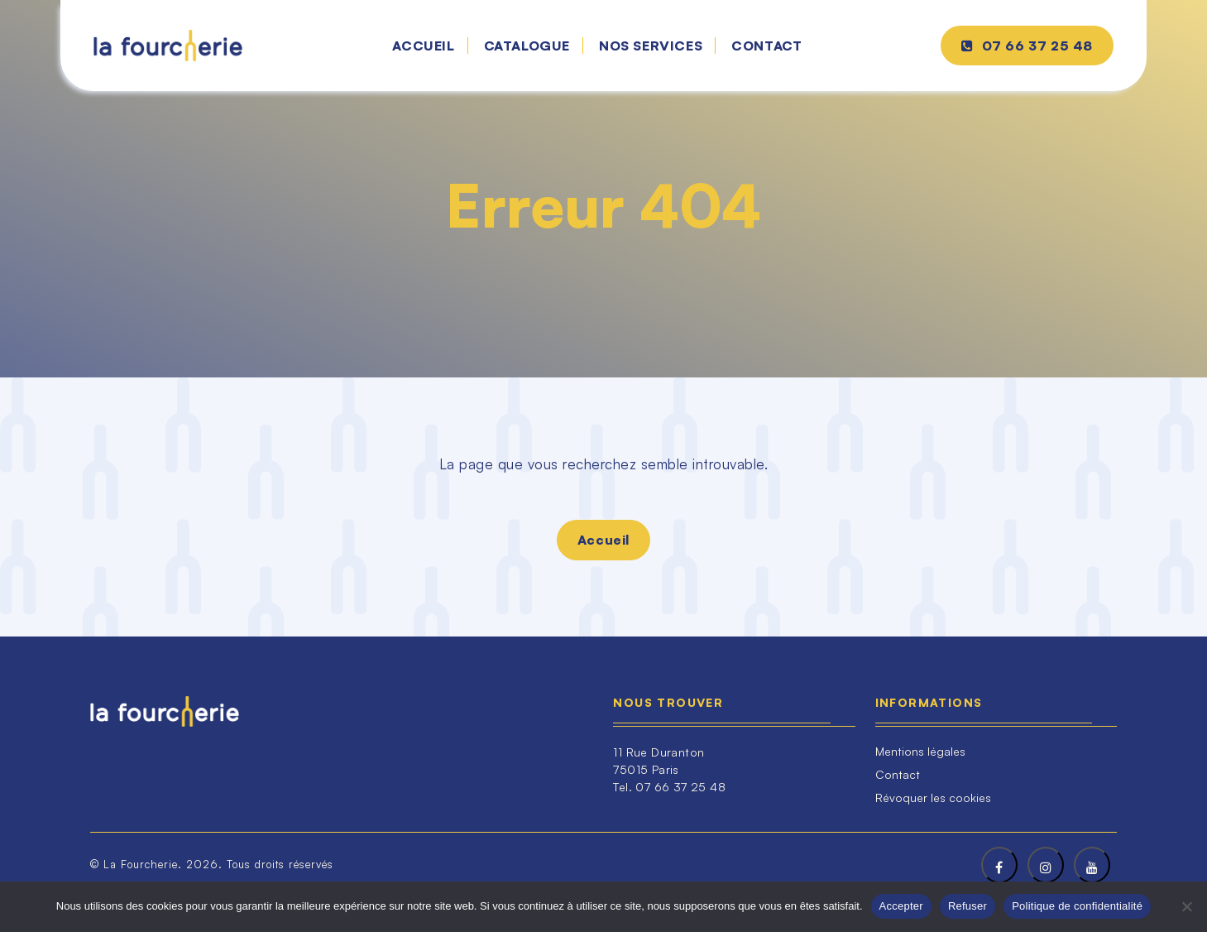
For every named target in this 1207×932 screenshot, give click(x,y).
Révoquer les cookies (933, 797)
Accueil (423, 45)
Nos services (650, 45)
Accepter (901, 906)
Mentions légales (920, 751)
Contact (766, 45)
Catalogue (527, 45)
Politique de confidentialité (1077, 906)
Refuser (967, 906)
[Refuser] (1186, 906)
